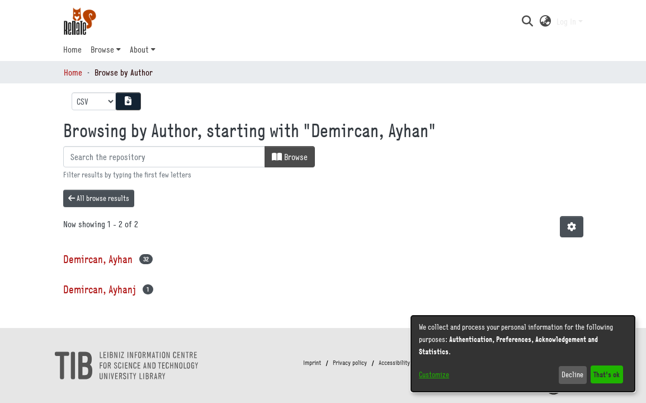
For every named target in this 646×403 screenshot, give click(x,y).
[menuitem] (106, 49)
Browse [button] (102, 49)
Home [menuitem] (72, 49)
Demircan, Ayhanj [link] (99, 289)
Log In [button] (567, 21)
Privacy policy (350, 363)
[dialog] (523, 354)
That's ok (606, 374)
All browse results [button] (98, 198)
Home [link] (73, 72)
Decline (572, 374)
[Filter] (164, 156)
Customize (434, 374)
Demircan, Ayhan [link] (98, 258)
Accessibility (394, 363)
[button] (528, 21)
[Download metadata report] (128, 101)
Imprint (312, 363)
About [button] (139, 49)
